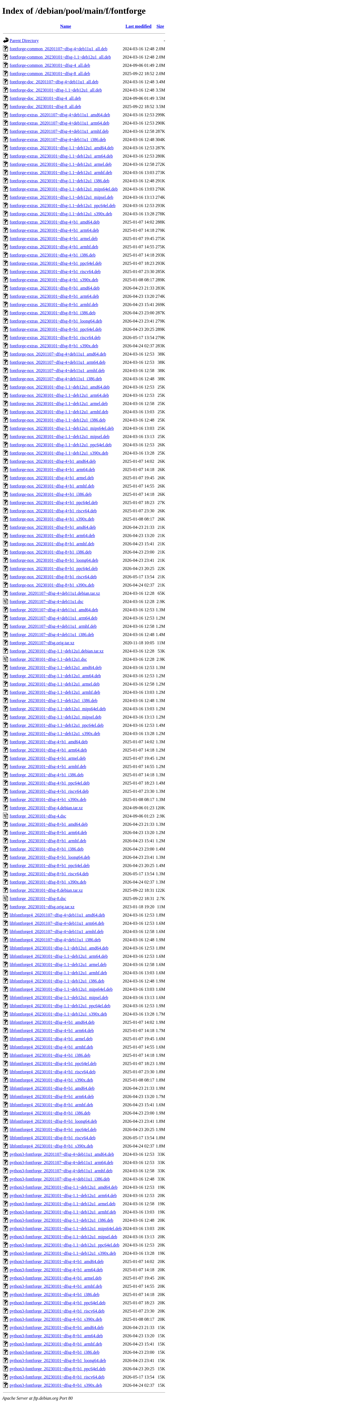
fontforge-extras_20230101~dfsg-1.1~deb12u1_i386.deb (59, 180)
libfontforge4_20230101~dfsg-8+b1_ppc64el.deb (53, 1129)
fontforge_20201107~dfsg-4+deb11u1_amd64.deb (54, 609)
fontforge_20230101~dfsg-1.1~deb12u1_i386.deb (53, 700)
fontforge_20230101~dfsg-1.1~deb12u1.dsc (48, 659)
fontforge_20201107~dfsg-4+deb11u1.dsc (46, 601)
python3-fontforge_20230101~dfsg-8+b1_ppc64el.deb (57, 1368)
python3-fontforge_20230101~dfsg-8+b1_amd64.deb (56, 1327)
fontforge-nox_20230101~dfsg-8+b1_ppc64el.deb (54, 568)
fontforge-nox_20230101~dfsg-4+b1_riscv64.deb (53, 510)
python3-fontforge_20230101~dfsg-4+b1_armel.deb (56, 1278)
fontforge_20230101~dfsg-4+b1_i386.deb (46, 774)
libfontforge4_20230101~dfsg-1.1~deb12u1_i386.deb (57, 981)
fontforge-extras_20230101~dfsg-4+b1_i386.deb (53, 255)
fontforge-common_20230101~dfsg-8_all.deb (50, 73)
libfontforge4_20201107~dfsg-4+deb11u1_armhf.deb (56, 931)
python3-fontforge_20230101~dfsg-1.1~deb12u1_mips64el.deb (66, 1228)
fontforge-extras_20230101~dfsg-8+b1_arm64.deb (54, 296)
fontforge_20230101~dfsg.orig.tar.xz (42, 906)
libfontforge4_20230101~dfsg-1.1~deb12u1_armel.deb (58, 964)
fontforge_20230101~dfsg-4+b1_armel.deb (48, 758)
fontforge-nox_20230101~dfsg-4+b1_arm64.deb (52, 469)
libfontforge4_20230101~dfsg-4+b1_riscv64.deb (53, 1071)
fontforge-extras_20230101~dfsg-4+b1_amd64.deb (55, 222)
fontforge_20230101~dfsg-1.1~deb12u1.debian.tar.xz (56, 651)
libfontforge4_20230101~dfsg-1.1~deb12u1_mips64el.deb (61, 989)
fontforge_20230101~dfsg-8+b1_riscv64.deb (49, 873)
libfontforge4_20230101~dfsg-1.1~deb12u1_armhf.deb (58, 972)
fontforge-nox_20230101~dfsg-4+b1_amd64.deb (53, 461)
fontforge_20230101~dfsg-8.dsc (38, 898)
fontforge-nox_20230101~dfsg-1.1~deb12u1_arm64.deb (59, 395)
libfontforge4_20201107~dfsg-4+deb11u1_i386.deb (55, 939)
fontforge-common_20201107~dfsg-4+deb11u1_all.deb (58, 48)
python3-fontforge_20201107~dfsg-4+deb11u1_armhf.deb (61, 1170)
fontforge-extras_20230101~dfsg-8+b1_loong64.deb (56, 321)
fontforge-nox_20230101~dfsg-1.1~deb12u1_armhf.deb (59, 411)
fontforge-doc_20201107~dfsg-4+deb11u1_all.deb (54, 81)
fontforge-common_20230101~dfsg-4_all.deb (50, 65)
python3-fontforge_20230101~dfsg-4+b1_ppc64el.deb (57, 1302)
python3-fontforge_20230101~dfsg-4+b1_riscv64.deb (57, 1311)
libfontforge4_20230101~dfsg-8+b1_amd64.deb (52, 1088)
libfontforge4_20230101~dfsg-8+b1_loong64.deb (53, 1121)
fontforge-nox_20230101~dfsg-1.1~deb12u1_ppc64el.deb (61, 444)
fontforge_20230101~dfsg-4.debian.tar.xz (46, 807)
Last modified (138, 26)
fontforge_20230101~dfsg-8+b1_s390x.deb (48, 882)
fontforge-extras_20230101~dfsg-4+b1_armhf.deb (54, 246)
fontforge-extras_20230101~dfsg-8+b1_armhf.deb (54, 304)
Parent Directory (24, 40)
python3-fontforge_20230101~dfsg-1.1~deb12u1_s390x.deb (63, 1253)
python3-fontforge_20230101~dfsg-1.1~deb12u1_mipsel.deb (63, 1236)
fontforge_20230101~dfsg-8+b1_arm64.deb (48, 832)
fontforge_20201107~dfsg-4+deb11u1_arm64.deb (53, 618)
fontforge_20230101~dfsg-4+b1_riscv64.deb (49, 791)
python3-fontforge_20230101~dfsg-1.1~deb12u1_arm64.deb (63, 1195)
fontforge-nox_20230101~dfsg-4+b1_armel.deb (52, 477)
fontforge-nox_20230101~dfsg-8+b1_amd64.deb (53, 527)
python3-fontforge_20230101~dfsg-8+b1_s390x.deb (56, 1385)
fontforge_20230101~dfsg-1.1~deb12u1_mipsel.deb (55, 717)
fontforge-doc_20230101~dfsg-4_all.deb (45, 98)
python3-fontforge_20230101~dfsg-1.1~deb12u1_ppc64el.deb (64, 1245)
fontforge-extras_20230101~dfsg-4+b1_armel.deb (54, 238)
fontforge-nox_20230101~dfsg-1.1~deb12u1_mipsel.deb (59, 436)
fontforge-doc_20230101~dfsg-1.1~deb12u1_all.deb (56, 90)
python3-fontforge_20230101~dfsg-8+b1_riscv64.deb (57, 1377)
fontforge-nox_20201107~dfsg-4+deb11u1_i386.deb (56, 378)
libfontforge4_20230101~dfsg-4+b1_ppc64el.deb (53, 1063)
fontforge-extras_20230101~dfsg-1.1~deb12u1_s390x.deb (61, 213)
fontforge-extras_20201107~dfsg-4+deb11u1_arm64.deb (59, 123)
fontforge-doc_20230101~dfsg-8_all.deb (45, 106)
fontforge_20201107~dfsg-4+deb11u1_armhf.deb (53, 626)
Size (160, 26)
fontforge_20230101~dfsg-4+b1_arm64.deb (48, 750)
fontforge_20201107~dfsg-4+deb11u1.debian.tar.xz (55, 593)
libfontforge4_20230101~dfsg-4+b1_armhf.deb (51, 1047)
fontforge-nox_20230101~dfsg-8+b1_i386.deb (51, 552)
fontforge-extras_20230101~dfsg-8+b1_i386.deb (53, 312)
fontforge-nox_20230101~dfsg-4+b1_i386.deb (51, 494)
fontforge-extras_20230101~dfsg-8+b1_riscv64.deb (55, 337)
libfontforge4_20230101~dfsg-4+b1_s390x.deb (51, 1080)
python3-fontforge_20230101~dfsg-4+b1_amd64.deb (56, 1261)
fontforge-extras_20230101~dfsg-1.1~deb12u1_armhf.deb (61, 172)
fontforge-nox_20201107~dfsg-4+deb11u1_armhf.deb (57, 370)
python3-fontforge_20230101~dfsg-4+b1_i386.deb (54, 1294)
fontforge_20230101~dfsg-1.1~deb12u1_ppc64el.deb (56, 725)
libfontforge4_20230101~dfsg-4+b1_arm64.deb (52, 1030)
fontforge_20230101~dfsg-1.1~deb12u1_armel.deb (55, 684)
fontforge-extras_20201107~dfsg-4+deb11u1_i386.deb (58, 139)
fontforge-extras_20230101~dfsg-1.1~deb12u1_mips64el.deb (64, 189)
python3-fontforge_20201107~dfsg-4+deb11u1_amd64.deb (62, 1154)
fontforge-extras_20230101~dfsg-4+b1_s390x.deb (54, 279)
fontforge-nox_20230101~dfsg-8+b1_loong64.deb (54, 560)
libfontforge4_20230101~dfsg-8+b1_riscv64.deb (53, 1137)
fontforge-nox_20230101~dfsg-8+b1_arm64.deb (52, 535)
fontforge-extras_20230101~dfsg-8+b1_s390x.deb (54, 345)
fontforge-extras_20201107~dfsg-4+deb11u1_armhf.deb (59, 131)
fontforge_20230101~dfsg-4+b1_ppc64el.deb (50, 783)
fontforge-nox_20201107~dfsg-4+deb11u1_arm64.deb (57, 362)
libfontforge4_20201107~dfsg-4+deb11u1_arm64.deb (57, 923)
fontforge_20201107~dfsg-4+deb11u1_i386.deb (52, 634)
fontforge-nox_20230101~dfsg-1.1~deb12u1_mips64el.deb (62, 428)
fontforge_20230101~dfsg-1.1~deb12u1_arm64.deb (55, 675)
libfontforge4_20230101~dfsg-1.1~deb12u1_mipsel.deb (59, 997)
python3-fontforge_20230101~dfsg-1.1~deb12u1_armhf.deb (63, 1212)
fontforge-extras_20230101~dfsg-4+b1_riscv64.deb (55, 271)
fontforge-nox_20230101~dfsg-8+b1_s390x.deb (52, 585)
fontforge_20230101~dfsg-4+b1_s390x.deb (48, 799)
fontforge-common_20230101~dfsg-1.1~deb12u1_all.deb (60, 57)
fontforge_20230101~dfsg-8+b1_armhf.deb (48, 840)
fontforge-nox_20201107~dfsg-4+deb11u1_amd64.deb (58, 354)
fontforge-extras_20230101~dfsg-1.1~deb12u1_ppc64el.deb (63, 205)
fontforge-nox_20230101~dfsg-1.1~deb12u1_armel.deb (59, 403)
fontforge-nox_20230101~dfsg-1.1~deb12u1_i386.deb (57, 420)
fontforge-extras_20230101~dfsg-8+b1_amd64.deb (55, 288)
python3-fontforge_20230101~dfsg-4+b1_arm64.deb (56, 1269)
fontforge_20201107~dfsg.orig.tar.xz (42, 642)
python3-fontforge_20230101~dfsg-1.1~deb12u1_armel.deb (63, 1203)
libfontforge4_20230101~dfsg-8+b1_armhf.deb (51, 1104)
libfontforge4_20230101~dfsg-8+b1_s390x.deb (51, 1146)
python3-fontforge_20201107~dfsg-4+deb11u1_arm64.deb (61, 1162)
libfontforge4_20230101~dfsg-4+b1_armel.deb (51, 1038)
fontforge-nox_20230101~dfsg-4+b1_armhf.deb (52, 486)
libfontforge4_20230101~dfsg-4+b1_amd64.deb (52, 1022)
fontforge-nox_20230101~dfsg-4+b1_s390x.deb (52, 519)
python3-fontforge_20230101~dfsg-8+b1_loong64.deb (58, 1360)
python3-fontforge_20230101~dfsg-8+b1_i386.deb (54, 1352)
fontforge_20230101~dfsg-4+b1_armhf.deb (48, 766)
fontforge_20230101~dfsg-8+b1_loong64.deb (50, 857)
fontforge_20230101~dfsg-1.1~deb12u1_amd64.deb (56, 667)
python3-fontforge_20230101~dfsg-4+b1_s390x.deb (56, 1319)
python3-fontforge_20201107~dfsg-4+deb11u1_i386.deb (60, 1179)
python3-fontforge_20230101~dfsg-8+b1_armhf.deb (56, 1344)
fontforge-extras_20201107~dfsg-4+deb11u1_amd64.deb (60, 114)
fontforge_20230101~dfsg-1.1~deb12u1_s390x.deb (55, 733)
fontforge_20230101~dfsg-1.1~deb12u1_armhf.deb (55, 692)
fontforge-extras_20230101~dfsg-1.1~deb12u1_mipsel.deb (61, 197)
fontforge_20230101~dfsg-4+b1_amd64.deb (49, 741)
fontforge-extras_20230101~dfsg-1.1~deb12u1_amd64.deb (62, 147)
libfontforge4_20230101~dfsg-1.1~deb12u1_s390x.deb (58, 1014)
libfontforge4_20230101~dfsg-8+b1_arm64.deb (52, 1096)
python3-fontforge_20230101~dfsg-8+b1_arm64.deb (56, 1335)
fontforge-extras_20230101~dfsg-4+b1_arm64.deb (54, 230)
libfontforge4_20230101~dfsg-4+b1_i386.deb (50, 1055)
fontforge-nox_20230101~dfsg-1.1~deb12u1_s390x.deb (59, 453)
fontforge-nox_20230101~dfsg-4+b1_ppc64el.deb (54, 502)
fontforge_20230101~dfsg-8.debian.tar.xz (46, 890)
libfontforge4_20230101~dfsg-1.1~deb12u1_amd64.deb (59, 948)
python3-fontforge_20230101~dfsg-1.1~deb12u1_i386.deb (61, 1220)
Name (65, 26)
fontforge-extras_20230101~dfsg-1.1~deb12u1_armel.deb (61, 164)
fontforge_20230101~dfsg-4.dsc (38, 816)
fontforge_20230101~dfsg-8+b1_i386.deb (46, 849)
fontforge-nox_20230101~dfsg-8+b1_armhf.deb (52, 543)
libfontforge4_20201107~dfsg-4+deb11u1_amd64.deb (57, 915)
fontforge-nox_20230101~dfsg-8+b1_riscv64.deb (53, 576)
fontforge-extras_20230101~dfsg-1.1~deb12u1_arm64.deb (61, 156)
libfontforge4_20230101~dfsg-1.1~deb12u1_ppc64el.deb (60, 1005)
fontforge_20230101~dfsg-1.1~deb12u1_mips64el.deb (58, 708)
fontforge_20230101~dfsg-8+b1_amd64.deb (49, 824)
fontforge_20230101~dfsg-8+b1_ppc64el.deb (50, 865)
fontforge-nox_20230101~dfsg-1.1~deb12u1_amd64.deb (60, 387)
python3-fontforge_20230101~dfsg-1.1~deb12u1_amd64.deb (63, 1187)
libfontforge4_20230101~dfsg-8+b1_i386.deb (50, 1113)
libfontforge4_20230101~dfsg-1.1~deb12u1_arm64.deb (59, 956)
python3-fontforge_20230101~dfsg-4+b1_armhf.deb (56, 1286)
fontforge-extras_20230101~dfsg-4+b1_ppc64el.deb (56, 263)
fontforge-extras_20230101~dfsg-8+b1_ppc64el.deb (56, 329)
